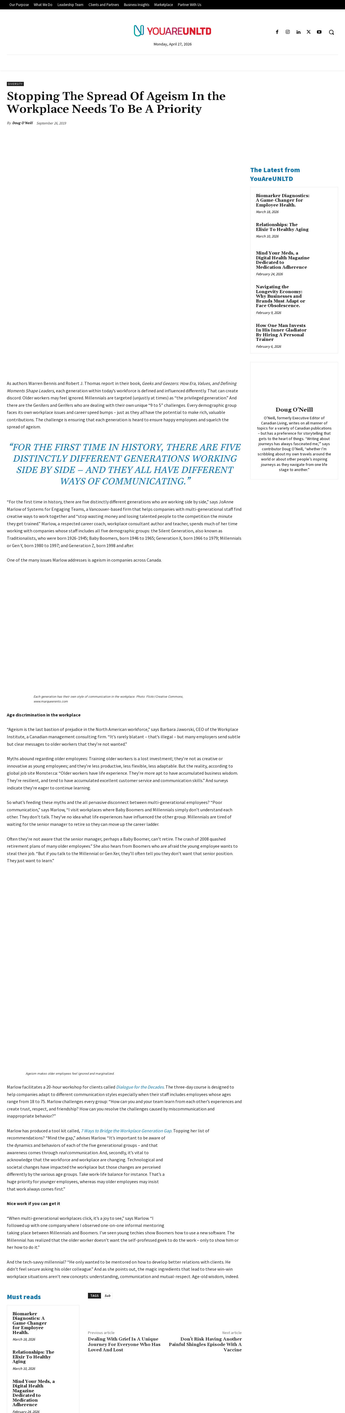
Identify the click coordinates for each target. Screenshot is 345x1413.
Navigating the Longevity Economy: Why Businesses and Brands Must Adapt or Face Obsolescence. (29, 1294)
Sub (107, 1151)
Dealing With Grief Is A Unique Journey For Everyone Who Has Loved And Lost (124, 1200)
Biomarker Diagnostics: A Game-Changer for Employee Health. (29, 1179)
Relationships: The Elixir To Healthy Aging (33, 1212)
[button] (331, 32)
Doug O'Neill (22, 122)
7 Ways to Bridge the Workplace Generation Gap (126, 986)
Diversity (15, 84)
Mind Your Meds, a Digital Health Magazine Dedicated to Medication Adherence (33, 1248)
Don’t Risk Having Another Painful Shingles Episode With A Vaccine (205, 1200)
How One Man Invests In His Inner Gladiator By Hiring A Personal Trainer (281, 333)
